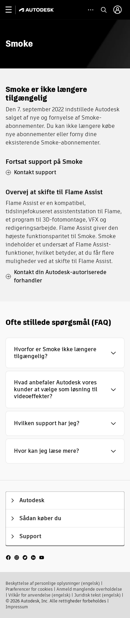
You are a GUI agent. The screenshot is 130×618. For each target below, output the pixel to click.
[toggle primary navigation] (12, 10)
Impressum (17, 607)
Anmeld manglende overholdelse (89, 589)
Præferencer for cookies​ (29, 589)
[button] (65, 353)
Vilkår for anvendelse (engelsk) (39, 595)
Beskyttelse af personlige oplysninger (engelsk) (53, 583)
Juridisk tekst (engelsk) (97, 595)
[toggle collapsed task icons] (91, 10)
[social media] (25, 557)
